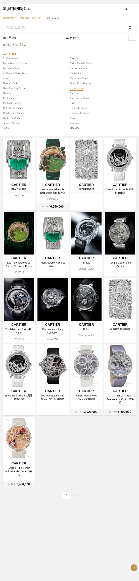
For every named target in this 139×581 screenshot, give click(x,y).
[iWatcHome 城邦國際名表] (17, 9)
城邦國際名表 (10, 18)
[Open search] (126, 9)
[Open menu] (133, 9)
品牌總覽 (24, 18)
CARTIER (37, 18)
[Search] (130, 28)
